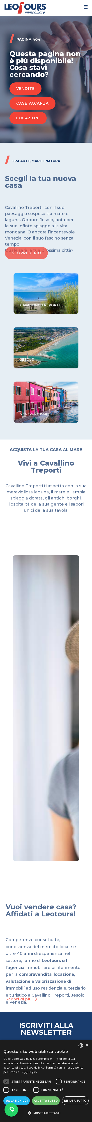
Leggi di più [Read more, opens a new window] (29, 1072)
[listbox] (80, 1045)
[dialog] (46, 1081)
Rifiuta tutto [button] (75, 1101)
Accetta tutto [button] (46, 1101)
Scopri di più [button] (22, 999)
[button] (25, 88)
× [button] (87, 1045)
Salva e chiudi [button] (16, 1101)
